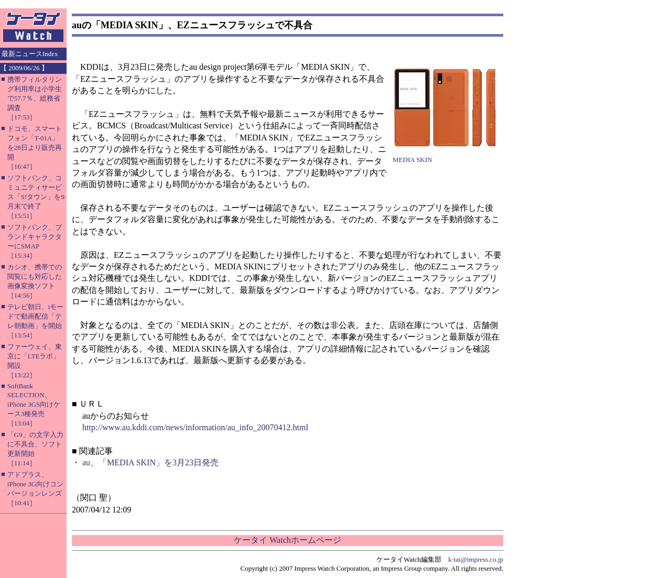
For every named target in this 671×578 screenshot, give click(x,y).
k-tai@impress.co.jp (475, 559)
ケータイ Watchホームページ (287, 540)
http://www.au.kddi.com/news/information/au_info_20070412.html (195, 427)
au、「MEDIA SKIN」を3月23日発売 (150, 462)
